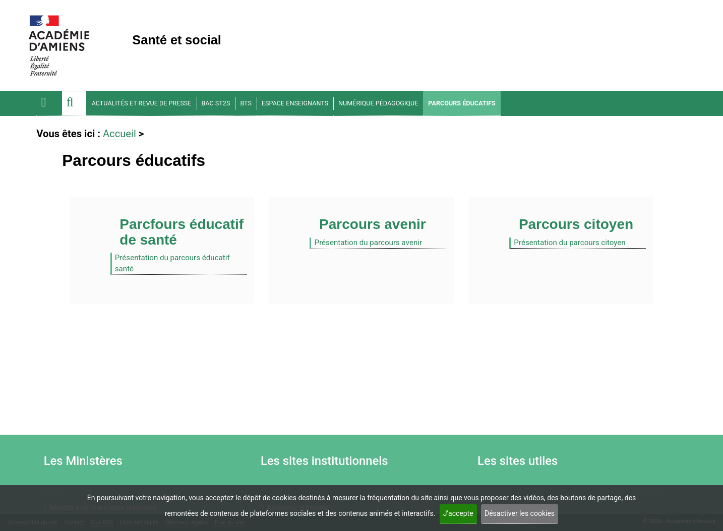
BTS (246, 103)
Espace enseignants (295, 103)
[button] (74, 103)
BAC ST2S (216, 103)
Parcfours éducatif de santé (181, 232)
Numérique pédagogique (378, 103)
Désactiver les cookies (520, 513)
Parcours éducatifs (461, 103)
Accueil (119, 134)
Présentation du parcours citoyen (569, 242)
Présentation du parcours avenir (368, 242)
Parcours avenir (372, 224)
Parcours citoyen (576, 224)
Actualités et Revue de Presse (142, 103)
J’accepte (458, 513)
